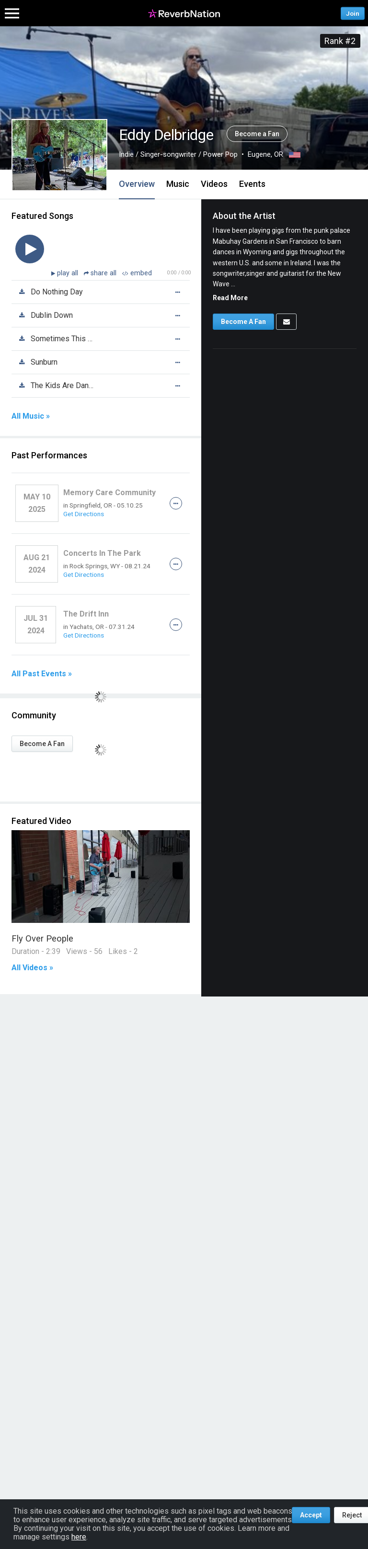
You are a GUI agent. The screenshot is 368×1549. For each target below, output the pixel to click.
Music (177, 184)
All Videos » (32, 968)
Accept (311, 1515)
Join (352, 13)
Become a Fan (257, 134)
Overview (137, 184)
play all (68, 273)
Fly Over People (42, 938)
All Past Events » (42, 674)
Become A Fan (42, 743)
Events (252, 184)
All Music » (31, 416)
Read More (230, 298)
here (78, 1536)
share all (101, 273)
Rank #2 (340, 41)
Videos (214, 184)
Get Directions (83, 514)
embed (137, 273)
